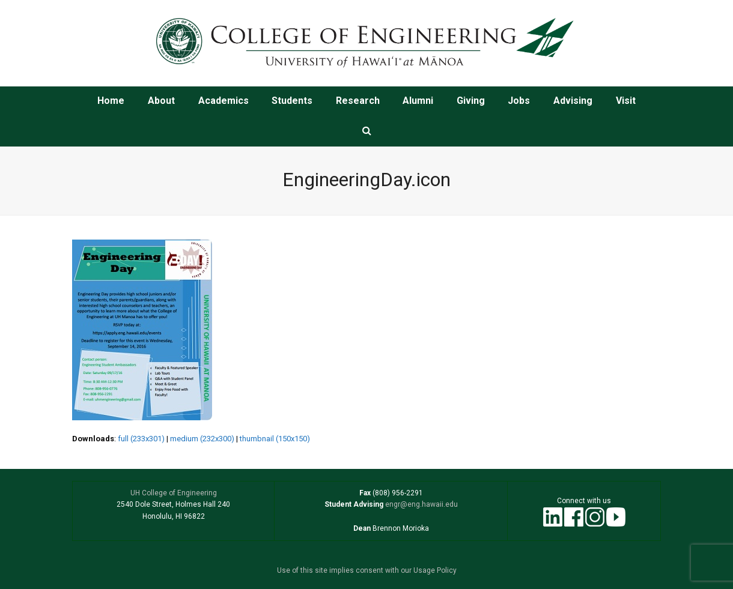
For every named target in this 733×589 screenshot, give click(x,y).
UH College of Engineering (173, 493)
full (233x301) (141, 438)
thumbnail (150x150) (275, 438)
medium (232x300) (202, 438)
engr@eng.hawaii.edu (420, 504)
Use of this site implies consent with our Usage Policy (367, 570)
